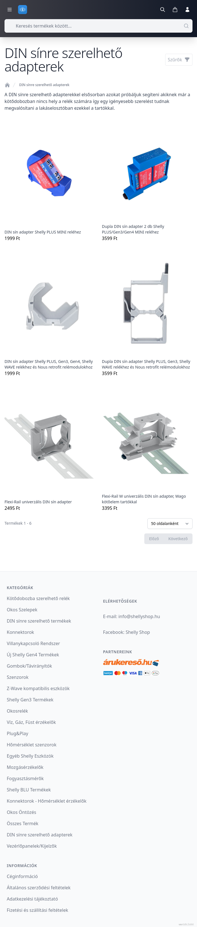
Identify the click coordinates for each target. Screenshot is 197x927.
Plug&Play (17, 733)
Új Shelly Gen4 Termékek (33, 655)
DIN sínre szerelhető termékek (39, 621)
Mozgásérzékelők (25, 767)
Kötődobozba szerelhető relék (38, 598)
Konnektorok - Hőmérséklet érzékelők (47, 801)
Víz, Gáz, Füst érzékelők (31, 722)
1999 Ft (50, 179)
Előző (154, 538)
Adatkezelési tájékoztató (32, 899)
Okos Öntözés (21, 812)
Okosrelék (17, 711)
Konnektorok (20, 632)
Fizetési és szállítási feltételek (37, 910)
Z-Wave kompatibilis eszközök (38, 688)
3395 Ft (147, 449)
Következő (178, 538)
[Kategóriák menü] (10, 10)
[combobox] (98, 26)
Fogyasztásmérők (25, 778)
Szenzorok (17, 677)
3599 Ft (147, 179)
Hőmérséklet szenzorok (31, 745)
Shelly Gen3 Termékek (30, 700)
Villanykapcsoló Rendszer (33, 643)
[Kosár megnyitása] (175, 10)
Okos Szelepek (22, 610)
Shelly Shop (138, 632)
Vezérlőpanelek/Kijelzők (32, 846)
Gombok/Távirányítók (29, 666)
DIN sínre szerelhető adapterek (44, 85)
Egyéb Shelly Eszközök (30, 756)
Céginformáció (22, 876)
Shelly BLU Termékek (29, 790)
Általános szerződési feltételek (38, 888)
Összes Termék (22, 823)
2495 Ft (50, 449)
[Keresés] (163, 10)
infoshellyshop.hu (139, 616)
